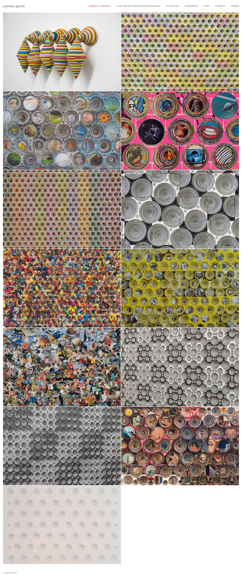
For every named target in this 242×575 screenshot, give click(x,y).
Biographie (191, 6)
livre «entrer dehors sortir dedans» (138, 6)
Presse (235, 6)
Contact (220, 6)
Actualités (172, 6)
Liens (206, 6)
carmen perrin (14, 6)
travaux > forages (99, 6)
